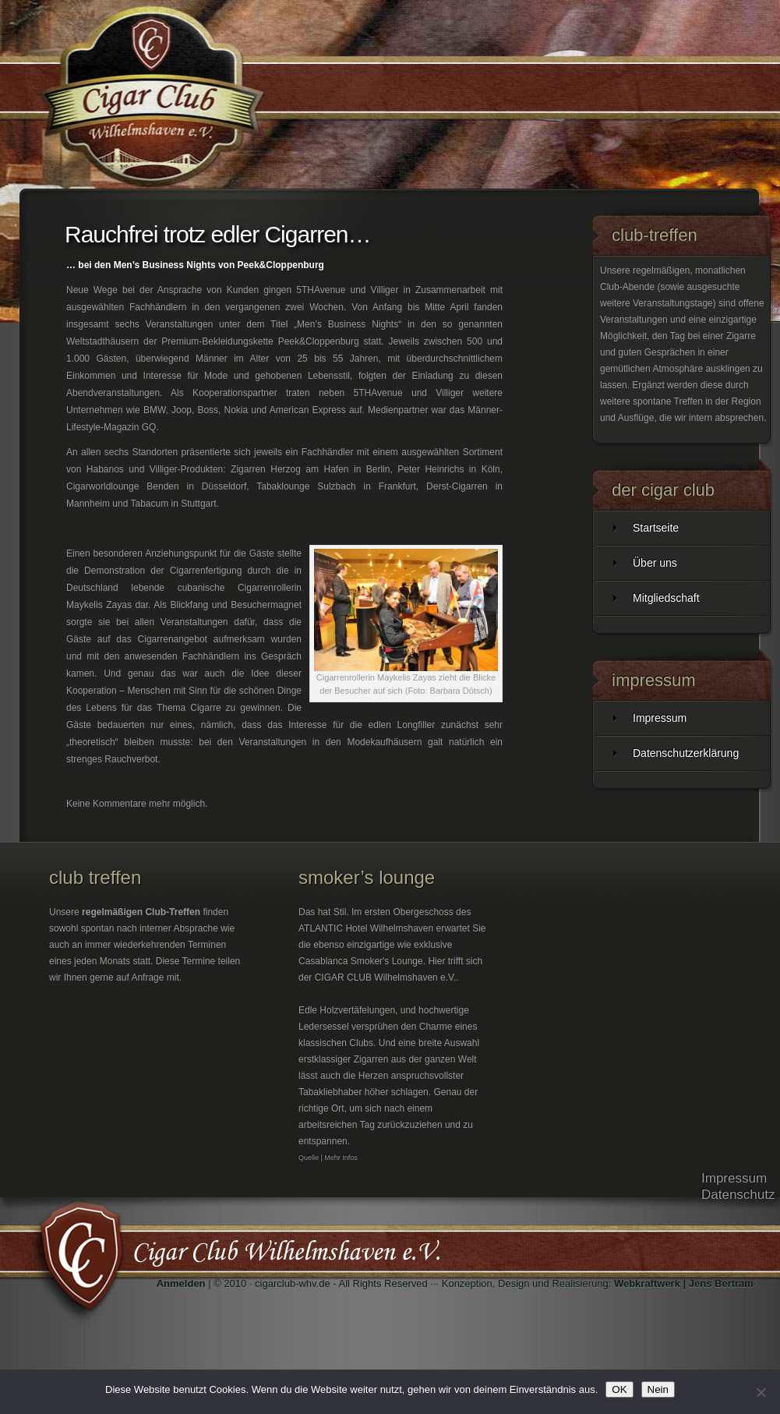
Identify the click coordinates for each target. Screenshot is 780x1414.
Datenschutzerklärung (686, 753)
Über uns (655, 563)
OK (619, 1389)
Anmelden (181, 1283)
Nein (658, 1389)
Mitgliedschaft (666, 598)
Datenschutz (738, 1194)
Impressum (659, 718)
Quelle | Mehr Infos (328, 1157)
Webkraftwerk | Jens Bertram (684, 1283)
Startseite (656, 527)
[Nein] (760, 1392)
